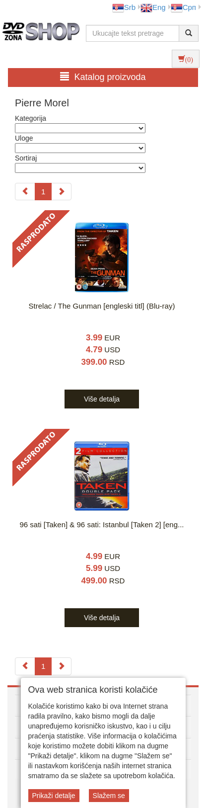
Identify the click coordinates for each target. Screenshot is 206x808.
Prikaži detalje (53, 796)
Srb (124, 7)
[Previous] (25, 191)
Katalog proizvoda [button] (102, 77)
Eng (153, 7)
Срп (183, 7)
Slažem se (109, 796)
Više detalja (102, 399)
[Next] (61, 191)
